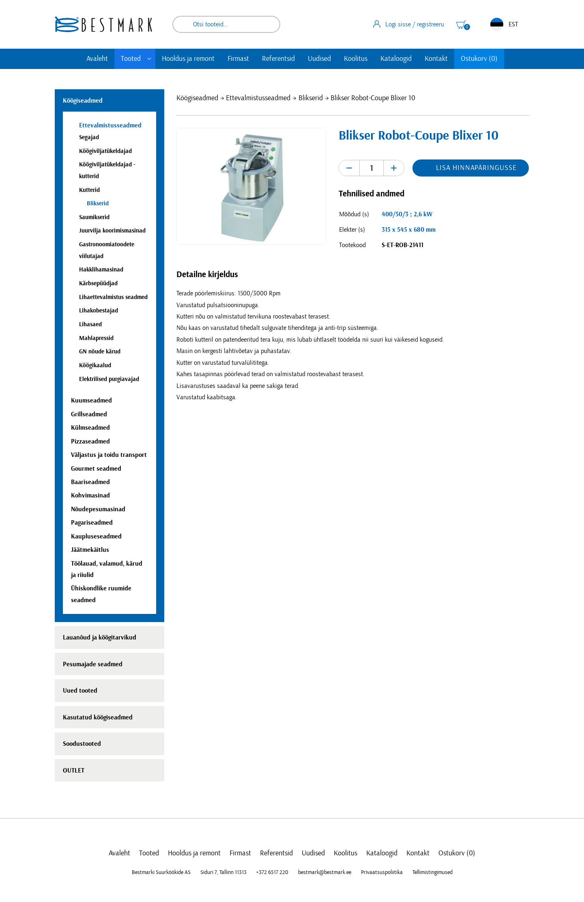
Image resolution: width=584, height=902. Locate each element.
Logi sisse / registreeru (408, 24)
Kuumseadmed (91, 400)
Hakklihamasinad (101, 270)
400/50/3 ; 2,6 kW (407, 214)
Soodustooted (82, 744)
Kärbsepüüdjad (98, 283)
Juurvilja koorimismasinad (112, 231)
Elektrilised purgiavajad (109, 379)
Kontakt (436, 58)
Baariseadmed (90, 482)
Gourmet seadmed (96, 468)
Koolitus (355, 58)
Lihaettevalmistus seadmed (113, 297)
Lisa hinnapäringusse (476, 168)
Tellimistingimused (432, 872)
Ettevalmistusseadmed (258, 98)
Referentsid (278, 58)
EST (504, 24)
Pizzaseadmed (90, 441)
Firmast (238, 58)
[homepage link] (103, 24)
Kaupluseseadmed (96, 536)
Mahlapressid (96, 338)
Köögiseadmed (197, 98)
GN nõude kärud (99, 352)
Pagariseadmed (92, 522)
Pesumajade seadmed (92, 664)
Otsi (268, 24)
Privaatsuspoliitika (382, 872)
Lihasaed (90, 324)
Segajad (89, 137)
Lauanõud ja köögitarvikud (99, 637)
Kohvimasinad (90, 495)
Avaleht (97, 58)
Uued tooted (80, 690)
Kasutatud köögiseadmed (98, 717)
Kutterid (89, 190)
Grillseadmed (89, 414)
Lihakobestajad (98, 311)
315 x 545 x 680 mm (409, 229)
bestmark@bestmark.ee (324, 872)
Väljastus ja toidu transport (109, 455)
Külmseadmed (90, 427)
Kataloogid (396, 58)
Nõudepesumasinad (98, 509)
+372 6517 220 (272, 872)
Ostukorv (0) (479, 58)
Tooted (131, 58)
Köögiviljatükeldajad (105, 151)
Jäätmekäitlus (90, 550)
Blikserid (310, 98)
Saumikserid (94, 217)
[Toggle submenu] (149, 59)
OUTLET (73, 770)
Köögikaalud (95, 365)
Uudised (319, 58)
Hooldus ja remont (188, 58)
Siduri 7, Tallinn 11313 (223, 872)
